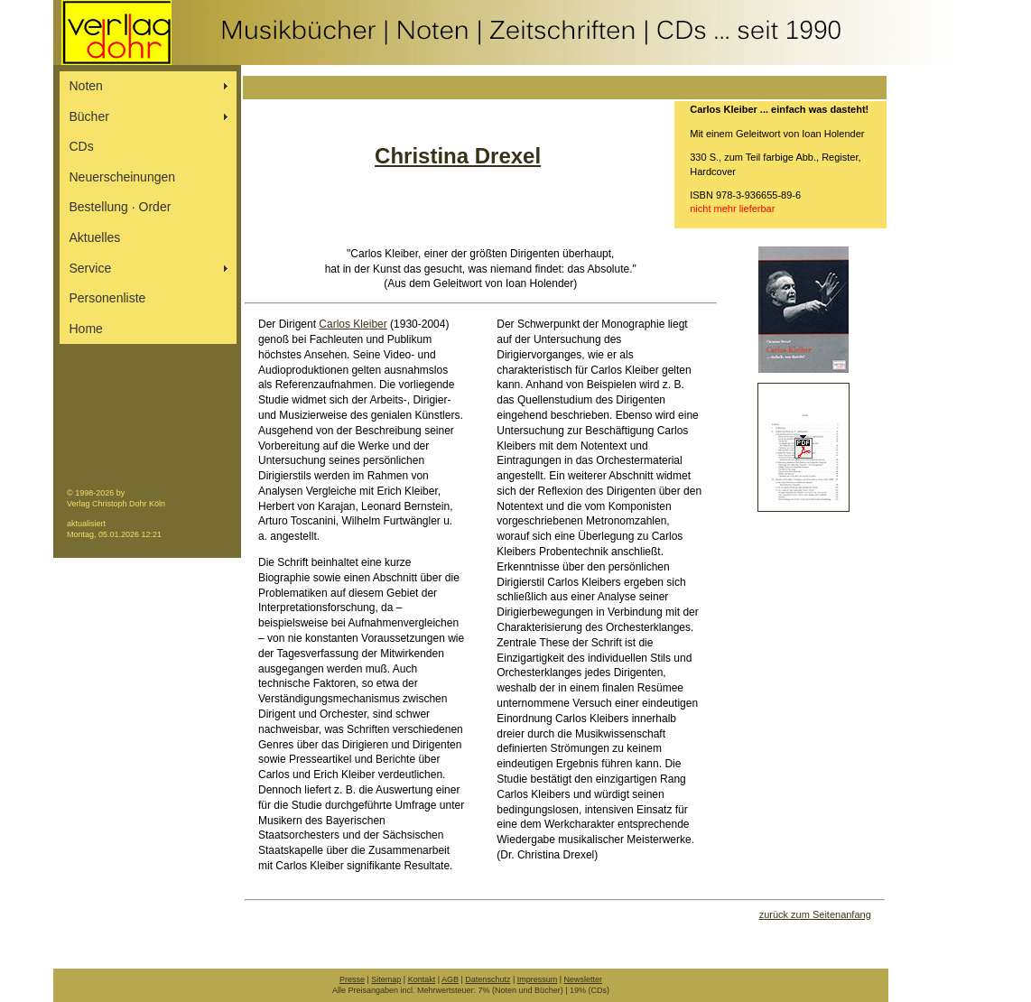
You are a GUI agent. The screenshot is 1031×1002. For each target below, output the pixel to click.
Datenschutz (487, 979)
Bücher (89, 116)
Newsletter (583, 979)
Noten (86, 86)
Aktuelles (95, 237)
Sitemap (386, 979)
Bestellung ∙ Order (121, 206)
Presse (352, 979)
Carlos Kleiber (352, 324)
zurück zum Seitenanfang (815, 914)
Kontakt (422, 979)
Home (86, 328)
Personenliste (108, 298)
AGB (450, 979)
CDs (82, 146)
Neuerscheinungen (123, 177)
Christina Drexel (458, 156)
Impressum (537, 979)
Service (91, 268)
